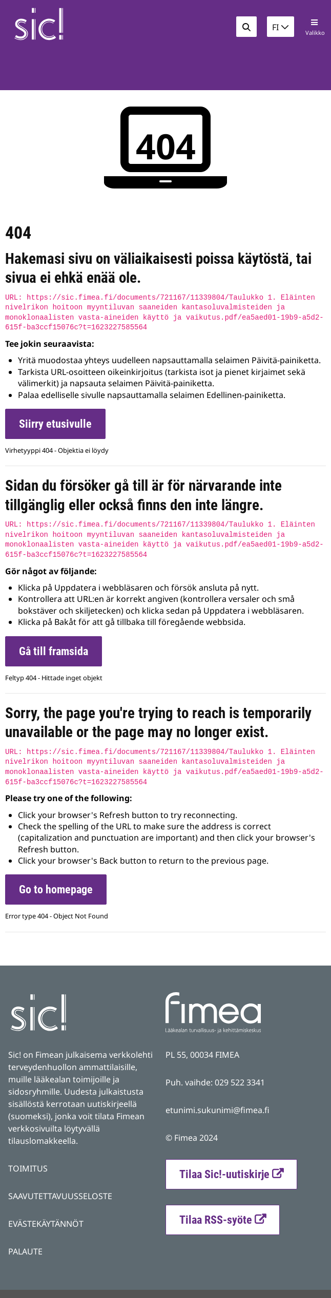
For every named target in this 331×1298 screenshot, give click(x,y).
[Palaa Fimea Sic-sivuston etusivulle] (66, 24)
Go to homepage (56, 889)
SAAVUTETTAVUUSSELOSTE (60, 1196)
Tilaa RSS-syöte (229, 1218)
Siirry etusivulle (55, 423)
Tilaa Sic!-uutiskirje (224, 1174)
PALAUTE (25, 1251)
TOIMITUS (28, 1168)
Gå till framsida (53, 651)
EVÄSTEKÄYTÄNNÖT (46, 1223)
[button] (280, 26)
